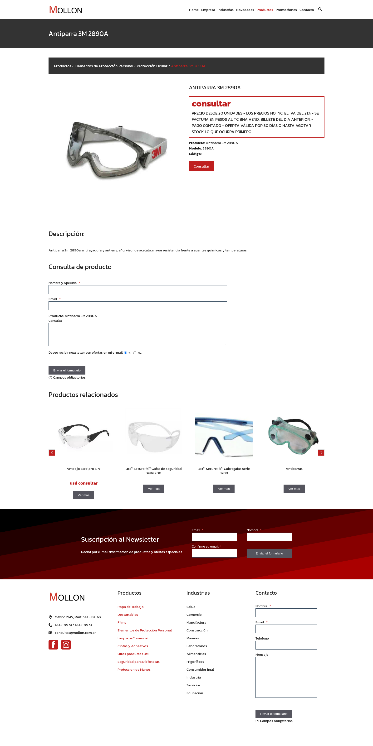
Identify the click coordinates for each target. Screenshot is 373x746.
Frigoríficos (195, 665)
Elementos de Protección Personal (104, 66)
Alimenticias (196, 657)
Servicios (193, 688)
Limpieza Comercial (133, 641)
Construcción (197, 633)
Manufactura (196, 626)
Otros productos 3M (133, 657)
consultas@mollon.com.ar (75, 630)
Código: (195, 153)
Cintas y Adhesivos (133, 649)
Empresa (208, 9)
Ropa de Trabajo (131, 610)
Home (194, 9)
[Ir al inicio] (68, 10)
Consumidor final (200, 673)
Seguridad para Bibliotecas (139, 665)
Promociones (286, 9)
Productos (265, 9)
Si (127, 356)
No (137, 356)
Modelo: (196, 148)
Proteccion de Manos (134, 673)
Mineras (192, 641)
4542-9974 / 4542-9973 (73, 623)
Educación (194, 696)
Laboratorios (196, 649)
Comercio (194, 618)
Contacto (306, 9)
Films (122, 626)
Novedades (245, 9)
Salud (191, 610)
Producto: (197, 142)
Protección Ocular (152, 66)
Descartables (128, 618)
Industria (193, 680)
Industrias (226, 9)
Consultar (201, 166)
